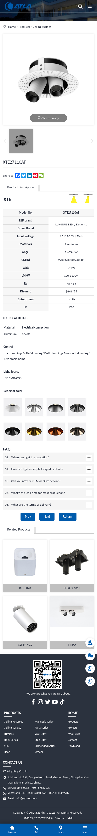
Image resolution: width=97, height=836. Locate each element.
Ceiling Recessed (13, 721)
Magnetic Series (44, 721)
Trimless (8, 734)
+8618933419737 (59, 793)
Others (39, 752)
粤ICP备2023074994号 (38, 818)
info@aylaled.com (26, 798)
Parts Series (41, 727)
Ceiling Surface (42, 27)
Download (74, 746)
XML (70, 818)
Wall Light (40, 734)
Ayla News (74, 734)
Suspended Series (45, 746)
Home (12, 27)
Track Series (11, 740)
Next (47, 516)
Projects (72, 727)
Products (24, 27)
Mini (6, 746)
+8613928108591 (36, 793)
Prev (28, 516)
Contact (72, 740)
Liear (7, 752)
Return (67, 516)
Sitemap (60, 818)
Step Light (40, 740)
